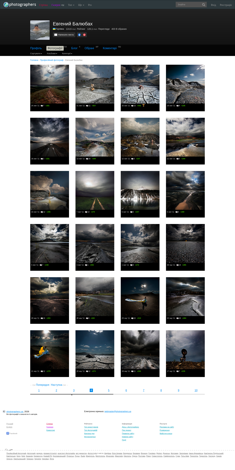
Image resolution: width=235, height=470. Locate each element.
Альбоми (52, 53)
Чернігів (37, 459)
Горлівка (60, 29)
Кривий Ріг (47, 456)
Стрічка (43, 5)
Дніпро (159, 453)
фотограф (31, 453)
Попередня (39, 384)
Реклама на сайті (167, 427)
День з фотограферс (130, 427)
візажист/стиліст (50, 453)
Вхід (213, 5)
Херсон (9, 459)
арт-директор (81, 453)
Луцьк (77, 456)
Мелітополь (100, 456)
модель (40, 453)
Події (124, 440)
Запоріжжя (183, 453)
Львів (82, 456)
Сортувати (36, 53)
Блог (74, 48)
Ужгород (211, 456)
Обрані (89, 48)
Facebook (11, 433)
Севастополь (157, 456)
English (9, 427)
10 (196, 390)
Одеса (134, 456)
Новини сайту (127, 437)
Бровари (136, 453)
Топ (71, 5)
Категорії (67, 53)
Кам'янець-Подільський (213, 453)
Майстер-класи (166, 433)
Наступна (59, 384)
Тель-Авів (185, 456)
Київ (23, 456)
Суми (178, 456)
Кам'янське (11, 456)
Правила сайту (128, 433)
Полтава (141, 456)
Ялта (52, 459)
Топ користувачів (91, 427)
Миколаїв (119, 456)
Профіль (36, 48)
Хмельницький (20, 459)
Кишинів (29, 456)
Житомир (174, 453)
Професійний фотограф (16, 453)
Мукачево (110, 456)
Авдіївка (107, 453)
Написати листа (66, 34)
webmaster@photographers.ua (117, 411)
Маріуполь (90, 456)
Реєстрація (226, 5)
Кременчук (38, 456)
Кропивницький (59, 456)
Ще (81, 5)
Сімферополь (169, 456)
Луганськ (70, 456)
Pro (90, 5)
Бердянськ (127, 453)
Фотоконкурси (90, 437)
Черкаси (30, 459)
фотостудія (92, 453)
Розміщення (165, 430)
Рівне (148, 456)
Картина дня (89, 433)
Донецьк (166, 453)
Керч (19, 456)
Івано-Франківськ (196, 453)
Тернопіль (194, 456)
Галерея (58, 5)
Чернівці (45, 459)
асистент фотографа (66, 453)
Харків (219, 456)
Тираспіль (203, 456)
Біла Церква (117, 453)
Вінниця (144, 453)
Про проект (126, 430)
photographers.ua (14, 411)
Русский (9, 424)
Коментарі (110, 48)
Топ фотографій (90, 430)
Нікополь (127, 456)
